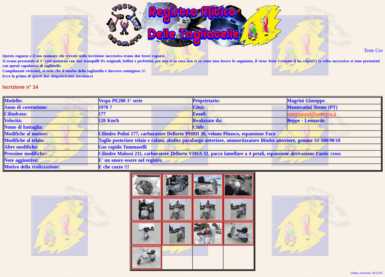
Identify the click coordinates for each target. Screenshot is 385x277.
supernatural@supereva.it (312, 113)
